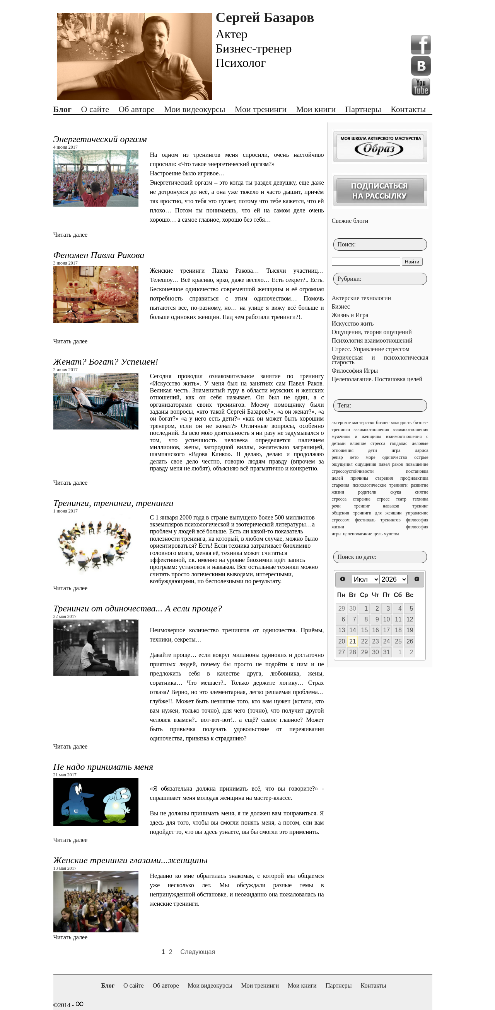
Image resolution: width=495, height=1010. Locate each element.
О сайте (95, 109)
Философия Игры (355, 370)
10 (386, 619)
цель (378, 533)
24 (386, 641)
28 (352, 652)
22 (364, 641)
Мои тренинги (261, 109)
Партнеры (363, 109)
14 (352, 630)
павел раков (391, 464)
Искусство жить (353, 323)
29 (341, 608)
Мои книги (316, 109)
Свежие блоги (350, 220)
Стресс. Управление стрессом (371, 349)
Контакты (408, 109)
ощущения (365, 464)
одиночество (394, 457)
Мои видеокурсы (194, 109)
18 (398, 630)
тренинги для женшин (377, 513)
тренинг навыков (376, 506)
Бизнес (341, 306)
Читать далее (70, 234)
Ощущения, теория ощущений (372, 332)
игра (396, 450)
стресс (383, 499)
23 (375, 641)
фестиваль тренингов (378, 520)
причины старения (371, 478)
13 (341, 630)
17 (386, 630)
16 (375, 630)
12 (409, 619)
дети (372, 450)
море (371, 457)
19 (409, 630)
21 (352, 641)
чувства (391, 533)
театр (401, 499)
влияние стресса (367, 443)
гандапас (398, 443)
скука (395, 492)
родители (367, 492)
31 (386, 652)
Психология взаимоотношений (372, 340)
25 (398, 641)
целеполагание (357, 533)
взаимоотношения (371, 429)
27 (341, 652)
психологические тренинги (380, 485)
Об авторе (136, 109)
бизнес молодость (393, 422)
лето (354, 457)
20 (341, 641)
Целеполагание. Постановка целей (377, 379)
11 (398, 619)
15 (364, 630)
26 (409, 641)
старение (361, 499)
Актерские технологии (361, 298)
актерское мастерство (353, 422)
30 (352, 608)
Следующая (198, 952)
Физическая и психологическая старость (380, 359)
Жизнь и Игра (350, 315)
